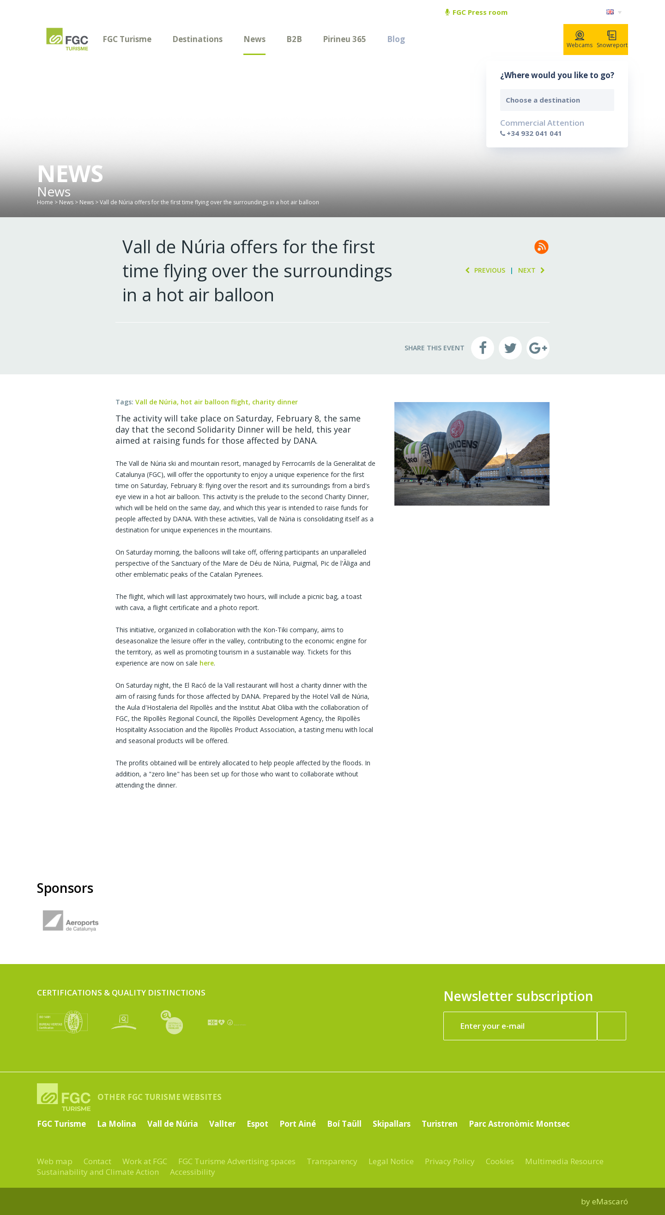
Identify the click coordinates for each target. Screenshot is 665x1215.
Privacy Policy (450, 1161)
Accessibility (192, 1171)
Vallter (222, 1123)
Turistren (440, 1123)
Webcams (579, 40)
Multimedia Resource (564, 1161)
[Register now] (612, 1026)
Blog (396, 39)
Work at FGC (144, 1161)
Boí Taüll (344, 1123)
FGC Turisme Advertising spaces (237, 1161)
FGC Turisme (127, 39)
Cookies (500, 1161)
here (207, 663)
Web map (55, 1161)
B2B (294, 39)
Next (534, 270)
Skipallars (392, 1123)
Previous (482, 270)
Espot (257, 1123)
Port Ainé (297, 1123)
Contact (97, 1161)
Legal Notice (391, 1161)
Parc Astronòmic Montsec (519, 1123)
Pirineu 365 (344, 39)
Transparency (332, 1161)
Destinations (197, 39)
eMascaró (610, 1201)
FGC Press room (476, 12)
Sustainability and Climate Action (98, 1171)
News (254, 39)
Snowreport (612, 40)
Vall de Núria (172, 1123)
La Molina (116, 1123)
